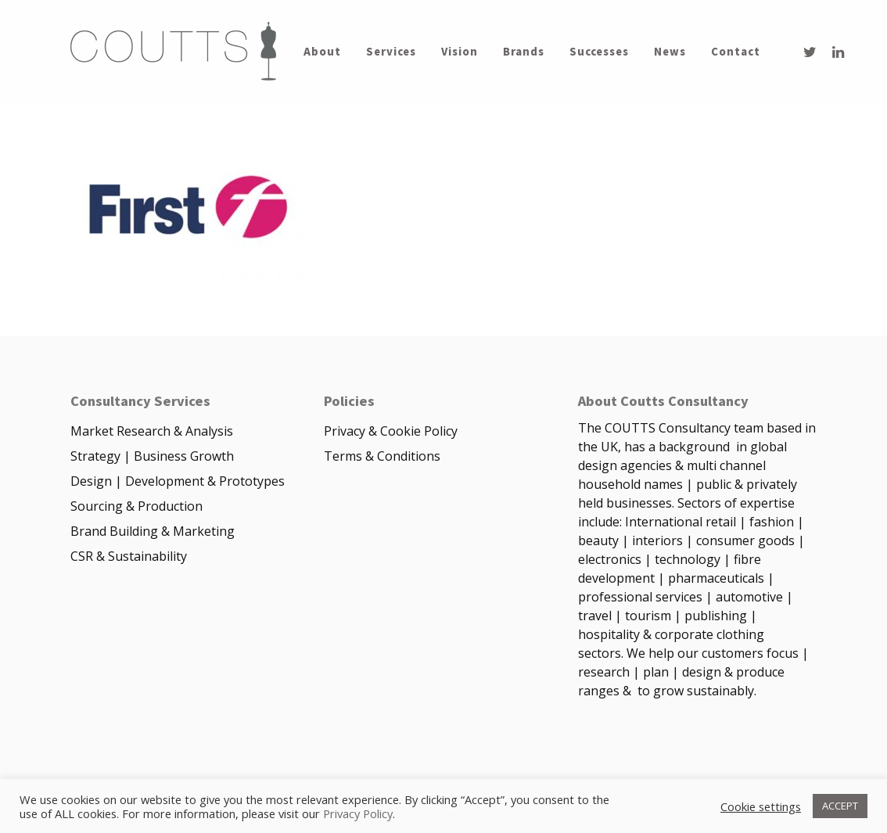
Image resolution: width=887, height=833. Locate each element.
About (322, 51)
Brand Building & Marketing (152, 531)
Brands (523, 51)
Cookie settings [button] (760, 806)
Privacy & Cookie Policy (391, 431)
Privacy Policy (358, 813)
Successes (599, 51)
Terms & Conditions (382, 456)
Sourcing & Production (136, 506)
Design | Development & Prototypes (177, 481)
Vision (459, 51)
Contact (735, 51)
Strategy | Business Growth (152, 456)
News (670, 51)
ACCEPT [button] (840, 806)
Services (391, 51)
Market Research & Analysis (151, 431)
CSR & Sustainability (128, 556)
